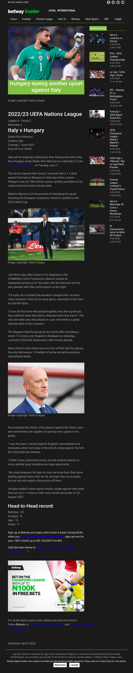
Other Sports (92, 19)
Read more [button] (60, 665)
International (66, 10)
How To (62, 19)
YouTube (75, 624)
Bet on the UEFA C (31, 536)
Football (26, 19)
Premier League (44, 19)
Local (52, 10)
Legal (118, 19)
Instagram (58, 624)
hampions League (53, 536)
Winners (75, 19)
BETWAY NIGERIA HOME (18, 2)
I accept (74, 665)
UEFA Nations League (21, 165)
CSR (106, 19)
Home (14, 19)
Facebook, (35, 624)
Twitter (46, 624)
